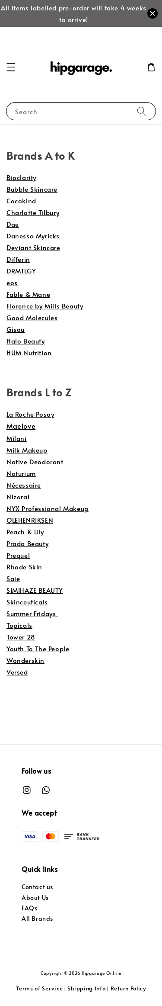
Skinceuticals (27, 601)
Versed (17, 671)
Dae (12, 223)
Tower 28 (20, 636)
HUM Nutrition (29, 352)
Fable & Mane (28, 294)
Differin (18, 259)
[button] (10, 67)
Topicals (19, 625)
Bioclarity (21, 177)
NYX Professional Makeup (47, 508)
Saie (13, 578)
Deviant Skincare (33, 247)
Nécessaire (23, 484)
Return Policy (128, 988)
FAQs (29, 908)
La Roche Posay (30, 413)
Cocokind (21, 200)
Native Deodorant (35, 461)
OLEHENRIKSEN (29, 519)
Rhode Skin (24, 566)
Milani (16, 438)
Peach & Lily (25, 531)
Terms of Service (39, 988)
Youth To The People (37, 648)
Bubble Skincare (31, 188)
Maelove (20, 426)
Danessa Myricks (33, 235)
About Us (35, 898)
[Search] (142, 111)
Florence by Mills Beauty (44, 305)
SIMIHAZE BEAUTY (34, 590)
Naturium (21, 473)
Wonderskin (25, 660)
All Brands (37, 918)
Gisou (15, 329)
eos (12, 282)
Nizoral (17, 496)
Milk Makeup (27, 449)
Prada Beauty (27, 543)
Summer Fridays (32, 613)
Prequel (18, 554)
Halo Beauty (25, 340)
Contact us (37, 887)
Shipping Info (86, 988)
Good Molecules (31, 317)
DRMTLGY (21, 270)
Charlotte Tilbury (32, 212)
